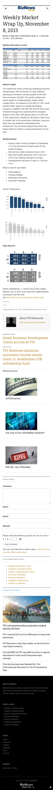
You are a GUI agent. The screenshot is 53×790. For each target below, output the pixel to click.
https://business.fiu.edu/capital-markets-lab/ (24, 297)
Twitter (5, 739)
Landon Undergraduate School (21, 572)
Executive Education (17, 575)
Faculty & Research (16, 577)
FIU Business (17, 38)
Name (5, 507)
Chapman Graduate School (20, 569)
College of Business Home (19, 566)
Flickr (5, 750)
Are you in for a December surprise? (25, 432)
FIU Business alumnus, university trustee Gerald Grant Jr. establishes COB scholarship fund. (22, 357)
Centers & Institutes (16, 583)
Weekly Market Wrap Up (29, 36)
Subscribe (6, 768)
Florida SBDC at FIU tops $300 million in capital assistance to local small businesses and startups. (26, 655)
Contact (14, 768)
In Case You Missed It (12, 590)
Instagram (6, 748)
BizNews (34, 780)
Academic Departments (18, 580)
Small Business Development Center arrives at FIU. (25, 340)
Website (6, 526)
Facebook (6, 742)
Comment (7, 486)
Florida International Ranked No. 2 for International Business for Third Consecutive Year (25, 667)
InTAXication (13, 398)
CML (20, 310)
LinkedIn (6, 745)
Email (5, 516)
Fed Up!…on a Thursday (18, 466)
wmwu (44, 310)
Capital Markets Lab (10, 310)
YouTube (6, 753)
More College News (12, 36)
